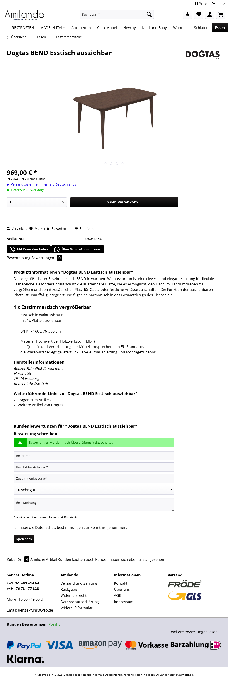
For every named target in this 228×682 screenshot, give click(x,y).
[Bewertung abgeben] (94, 490)
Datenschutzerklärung (80, 601)
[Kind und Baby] (154, 27)
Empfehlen (85, 228)
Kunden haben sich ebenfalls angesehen (129, 559)
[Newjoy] (129, 27)
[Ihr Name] (94, 455)
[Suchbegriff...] (117, 14)
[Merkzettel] (198, 14)
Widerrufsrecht (74, 595)
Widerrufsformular (77, 607)
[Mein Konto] (209, 14)
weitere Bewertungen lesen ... (196, 631)
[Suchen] (149, 14)
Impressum (123, 601)
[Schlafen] (201, 27)
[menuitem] (117, 16)
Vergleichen (18, 228)
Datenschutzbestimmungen (59, 527)
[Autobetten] (81, 27)
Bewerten (56, 228)
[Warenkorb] (220, 14)
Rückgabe (69, 589)
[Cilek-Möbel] (107, 27)
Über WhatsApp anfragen (77, 249)
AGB (117, 595)
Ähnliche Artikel (43, 559)
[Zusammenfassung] (94, 478)
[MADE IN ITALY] (52, 27)
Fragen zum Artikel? (32, 399)
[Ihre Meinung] (94, 504)
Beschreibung (18, 257)
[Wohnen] (180, 27)
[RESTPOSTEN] (23, 27)
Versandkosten (132, 675)
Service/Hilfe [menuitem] (208, 3)
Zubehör (18, 559)
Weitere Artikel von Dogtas (38, 404)
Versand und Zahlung (79, 583)
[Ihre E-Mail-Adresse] (94, 467)
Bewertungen (46, 257)
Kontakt (120, 583)
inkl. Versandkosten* (34, 179)
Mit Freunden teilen (29, 249)
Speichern (24, 539)
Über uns (122, 589)
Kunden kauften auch (76, 559)
